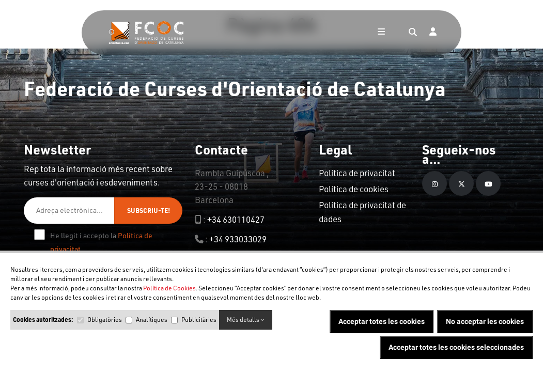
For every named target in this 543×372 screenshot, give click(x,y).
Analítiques (151, 319)
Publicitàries (198, 319)
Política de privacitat (357, 172)
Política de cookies (354, 188)
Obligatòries (104, 319)
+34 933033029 (238, 239)
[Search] (413, 32)
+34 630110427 (236, 219)
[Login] (433, 32)
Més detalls (246, 319)
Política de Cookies (169, 288)
